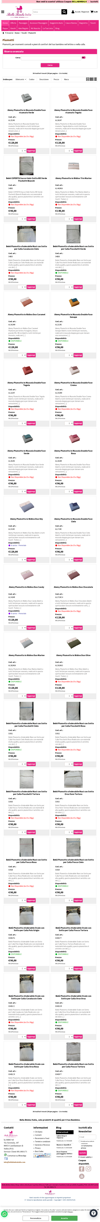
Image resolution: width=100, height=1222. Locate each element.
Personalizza (35, 1218)
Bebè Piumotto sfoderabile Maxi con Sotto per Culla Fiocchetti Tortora (26, 792)
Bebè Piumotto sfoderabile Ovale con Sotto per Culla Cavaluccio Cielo (26, 997)
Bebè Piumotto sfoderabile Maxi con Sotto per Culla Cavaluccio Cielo (26, 247)
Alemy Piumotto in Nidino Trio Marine (73, 178)
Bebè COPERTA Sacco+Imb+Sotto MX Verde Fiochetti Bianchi (26, 179)
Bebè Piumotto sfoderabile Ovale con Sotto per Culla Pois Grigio (26, 929)
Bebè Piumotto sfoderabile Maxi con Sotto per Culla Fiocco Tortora (73, 1065)
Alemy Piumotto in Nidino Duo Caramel (26, 314)
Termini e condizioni (42, 1141)
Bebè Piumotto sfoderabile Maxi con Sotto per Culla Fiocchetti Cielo (26, 724)
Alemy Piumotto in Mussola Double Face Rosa (73, 452)
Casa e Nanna (71, 23)
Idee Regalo (23, 28)
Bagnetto (83, 23)
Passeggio (23, 23)
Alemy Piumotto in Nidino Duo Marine (26, 655)
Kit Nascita (35, 28)
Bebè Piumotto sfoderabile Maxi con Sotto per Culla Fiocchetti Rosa (73, 724)
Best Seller (39, 1151)
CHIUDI (98, 1209)
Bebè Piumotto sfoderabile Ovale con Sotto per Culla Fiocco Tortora (73, 929)
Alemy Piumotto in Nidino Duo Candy (26, 587)
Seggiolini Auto (56, 23)
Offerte (13, 23)
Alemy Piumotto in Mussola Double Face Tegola (27, 384)
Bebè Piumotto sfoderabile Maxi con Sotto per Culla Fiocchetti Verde (73, 247)
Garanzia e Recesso (42, 1145)
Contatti (38, 1135)
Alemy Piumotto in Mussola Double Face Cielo (73, 520)
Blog (57, 28)
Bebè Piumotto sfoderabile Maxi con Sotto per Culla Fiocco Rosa (26, 861)
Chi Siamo (38, 1132)
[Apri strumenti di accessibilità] (94, 1213)
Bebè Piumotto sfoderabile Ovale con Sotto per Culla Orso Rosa (26, 1065)
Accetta (64, 1218)
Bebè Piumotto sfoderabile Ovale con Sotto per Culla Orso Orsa (73, 997)
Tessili (93, 23)
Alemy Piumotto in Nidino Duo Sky (26, 519)
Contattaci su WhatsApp (16, 1156)
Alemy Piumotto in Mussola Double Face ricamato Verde (27, 111)
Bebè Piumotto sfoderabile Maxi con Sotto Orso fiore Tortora (73, 792)
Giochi (13, 28)
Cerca (17, 57)
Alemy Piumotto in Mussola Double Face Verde (27, 452)
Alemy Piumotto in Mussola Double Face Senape (73, 315)
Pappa (5, 28)
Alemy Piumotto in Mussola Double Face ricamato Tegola (73, 111)
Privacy (70, 1212)
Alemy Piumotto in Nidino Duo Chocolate (73, 587)
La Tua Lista (48, 28)
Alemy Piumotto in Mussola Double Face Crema (73, 384)
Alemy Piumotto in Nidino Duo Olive (73, 655)
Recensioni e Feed (42, 1138)
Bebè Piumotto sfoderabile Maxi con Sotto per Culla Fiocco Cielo (73, 861)
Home (5, 23)
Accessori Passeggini (38, 23)
